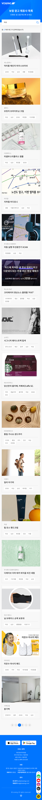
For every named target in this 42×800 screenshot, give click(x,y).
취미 (6, 395)
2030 (18, 117)
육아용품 (25, 670)
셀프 (14, 715)
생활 (24, 72)
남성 (18, 72)
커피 (6, 392)
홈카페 (21, 392)
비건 (6, 579)
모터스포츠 (8, 347)
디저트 (7, 440)
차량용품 (8, 253)
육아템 (25, 488)
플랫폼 (22, 299)
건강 (24, 440)
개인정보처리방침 (21, 752)
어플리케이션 (15, 208)
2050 (7, 72)
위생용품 (30, 72)
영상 (16, 299)
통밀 (13, 440)
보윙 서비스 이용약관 (21, 757)
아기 (30, 488)
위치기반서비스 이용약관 (21, 755)
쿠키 (18, 440)
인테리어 (8, 715)
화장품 (25, 117)
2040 (20, 715)
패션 (16, 347)
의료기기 (27, 624)
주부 (13, 670)
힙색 (21, 347)
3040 (33, 392)
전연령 (7, 301)
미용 (29, 534)
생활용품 (19, 624)
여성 (13, 72)
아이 (6, 443)
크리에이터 (8, 299)
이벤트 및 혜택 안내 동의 (21, 759)
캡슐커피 (13, 392)
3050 (25, 163)
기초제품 (32, 117)
